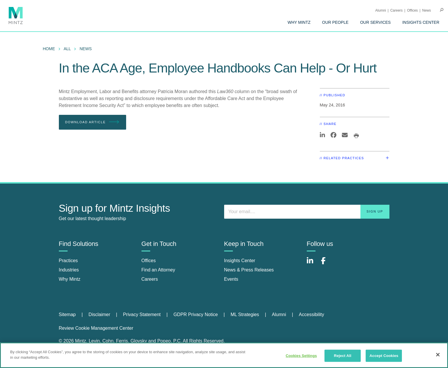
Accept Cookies (383, 356)
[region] (224, 355)
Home (49, 48)
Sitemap (67, 314)
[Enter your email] (306, 212)
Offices (412, 10)
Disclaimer (99, 314)
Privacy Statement (142, 314)
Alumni (380, 10)
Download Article (92, 122)
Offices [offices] (149, 260)
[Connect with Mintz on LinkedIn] (312, 263)
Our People (335, 22)
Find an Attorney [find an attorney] (158, 269)
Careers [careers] (150, 279)
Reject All (342, 356)
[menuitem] (299, 22)
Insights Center (420, 22)
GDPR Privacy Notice (195, 314)
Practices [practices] (68, 260)
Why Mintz (299, 22)
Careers (396, 10)
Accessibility (311, 314)
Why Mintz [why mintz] (70, 279)
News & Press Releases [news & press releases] (249, 269)
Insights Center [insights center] (239, 260)
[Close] (437, 354)
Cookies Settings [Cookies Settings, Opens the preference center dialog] (301, 356)
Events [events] (231, 279)
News (426, 10)
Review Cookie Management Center (96, 328)
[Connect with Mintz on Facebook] (327, 263)
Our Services (375, 22)
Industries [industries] (69, 269)
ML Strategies (245, 314)
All (67, 48)
